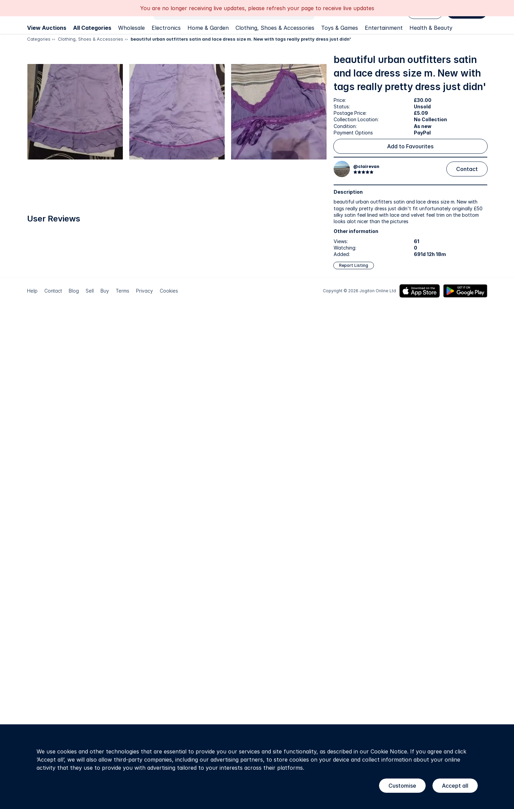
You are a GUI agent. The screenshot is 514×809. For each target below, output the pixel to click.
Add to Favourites (410, 146)
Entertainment (384, 27)
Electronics (166, 27)
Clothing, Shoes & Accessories (275, 27)
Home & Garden (208, 27)
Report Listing (353, 265)
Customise (402, 785)
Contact (467, 169)
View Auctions (46, 27)
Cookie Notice (389, 751)
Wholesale (131, 27)
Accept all (455, 785)
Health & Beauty (430, 27)
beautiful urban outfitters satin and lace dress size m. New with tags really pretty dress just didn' (241, 39)
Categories (38, 39)
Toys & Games (339, 27)
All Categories (92, 27)
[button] (100, 126)
